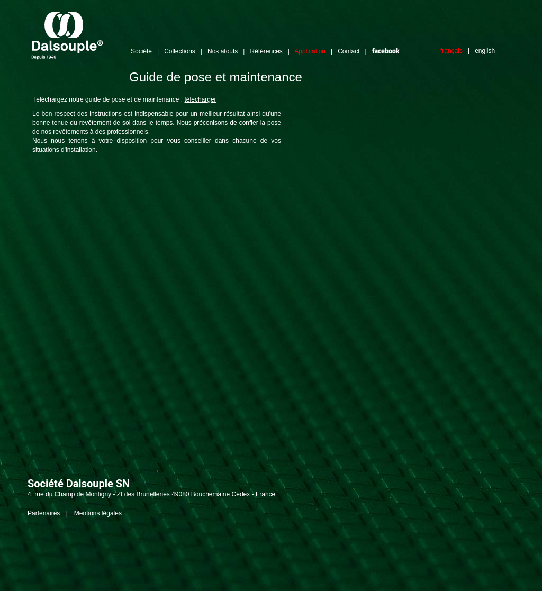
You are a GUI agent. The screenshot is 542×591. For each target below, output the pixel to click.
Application (310, 51)
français (451, 50)
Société (141, 51)
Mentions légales (98, 513)
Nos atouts (222, 51)
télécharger (200, 99)
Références (266, 51)
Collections (179, 51)
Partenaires (44, 513)
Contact (348, 51)
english (485, 50)
